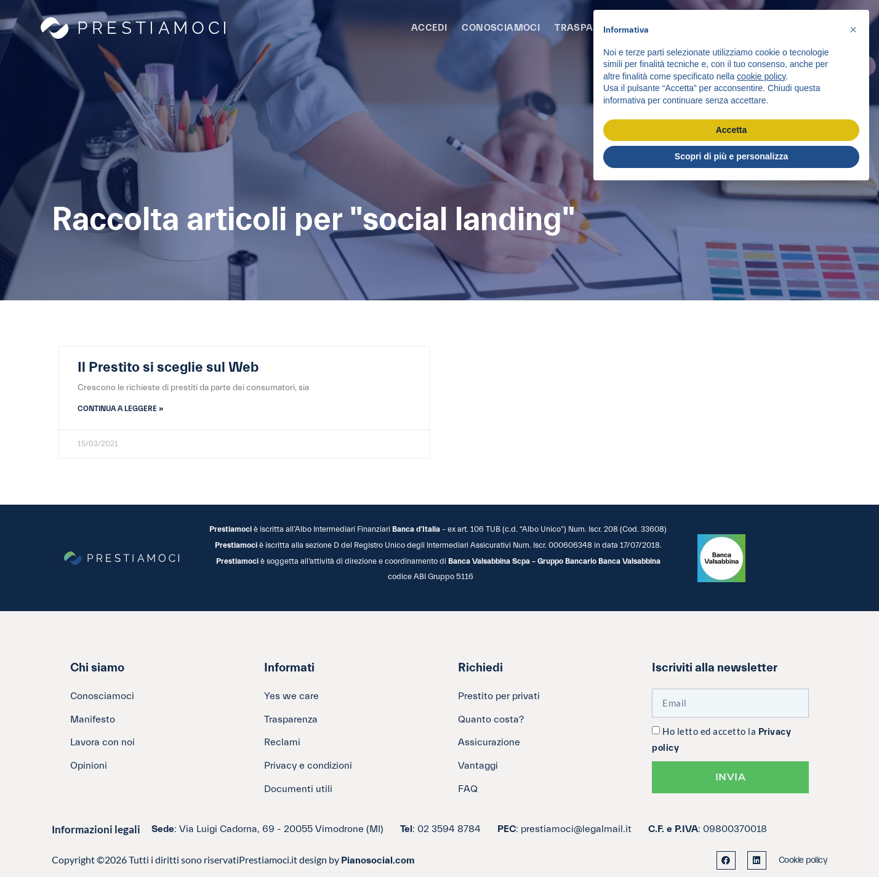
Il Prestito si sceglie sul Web (168, 367)
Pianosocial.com (378, 860)
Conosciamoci (501, 28)
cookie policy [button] (761, 76)
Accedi (429, 28)
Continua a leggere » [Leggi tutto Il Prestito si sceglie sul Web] (120, 408)
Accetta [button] (731, 130)
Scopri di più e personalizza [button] (731, 156)
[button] (853, 29)
